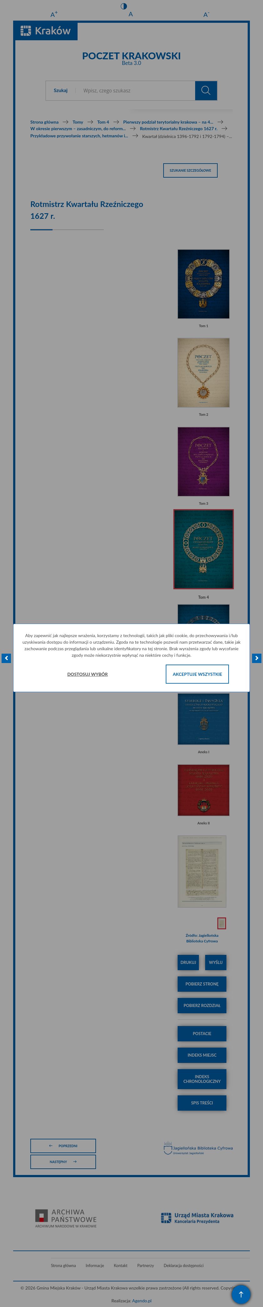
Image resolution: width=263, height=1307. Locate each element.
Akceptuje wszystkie (197, 674)
